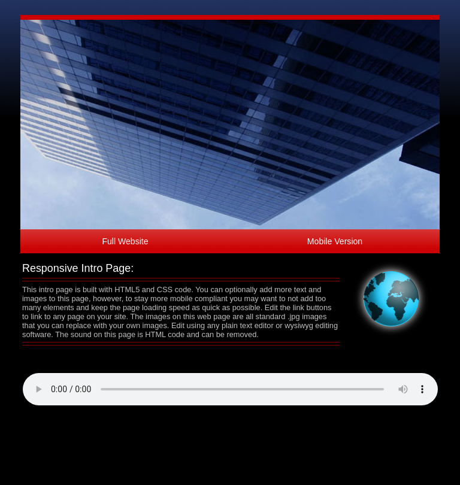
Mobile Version (334, 241)
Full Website (125, 241)
